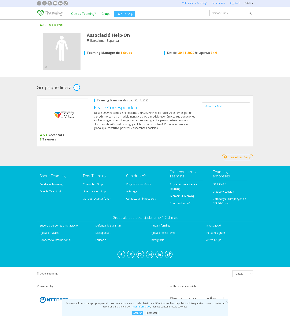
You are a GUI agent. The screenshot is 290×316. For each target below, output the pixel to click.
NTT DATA (219, 184)
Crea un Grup (125, 14)
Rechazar (152, 312)
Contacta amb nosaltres (141, 198)
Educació (100, 240)
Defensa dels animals (108, 225)
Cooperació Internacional (55, 240)
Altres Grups (213, 240)
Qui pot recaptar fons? (96, 198)
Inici (42, 25)
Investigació (213, 225)
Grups (106, 14)
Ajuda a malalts (49, 232)
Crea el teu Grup (237, 157)
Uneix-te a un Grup (94, 191)
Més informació (141, 306)
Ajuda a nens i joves (163, 232)
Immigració (158, 240)
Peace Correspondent (116, 107)
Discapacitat (102, 232)
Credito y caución (223, 191)
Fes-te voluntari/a (180, 203)
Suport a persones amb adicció (59, 225)
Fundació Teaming (51, 184)
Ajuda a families (160, 225)
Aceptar (137, 312)
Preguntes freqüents (138, 184)
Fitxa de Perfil (55, 25)
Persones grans (215, 232)
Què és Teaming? (83, 14)
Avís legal (132, 191)
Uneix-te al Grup (213, 106)
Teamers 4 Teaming (181, 196)
